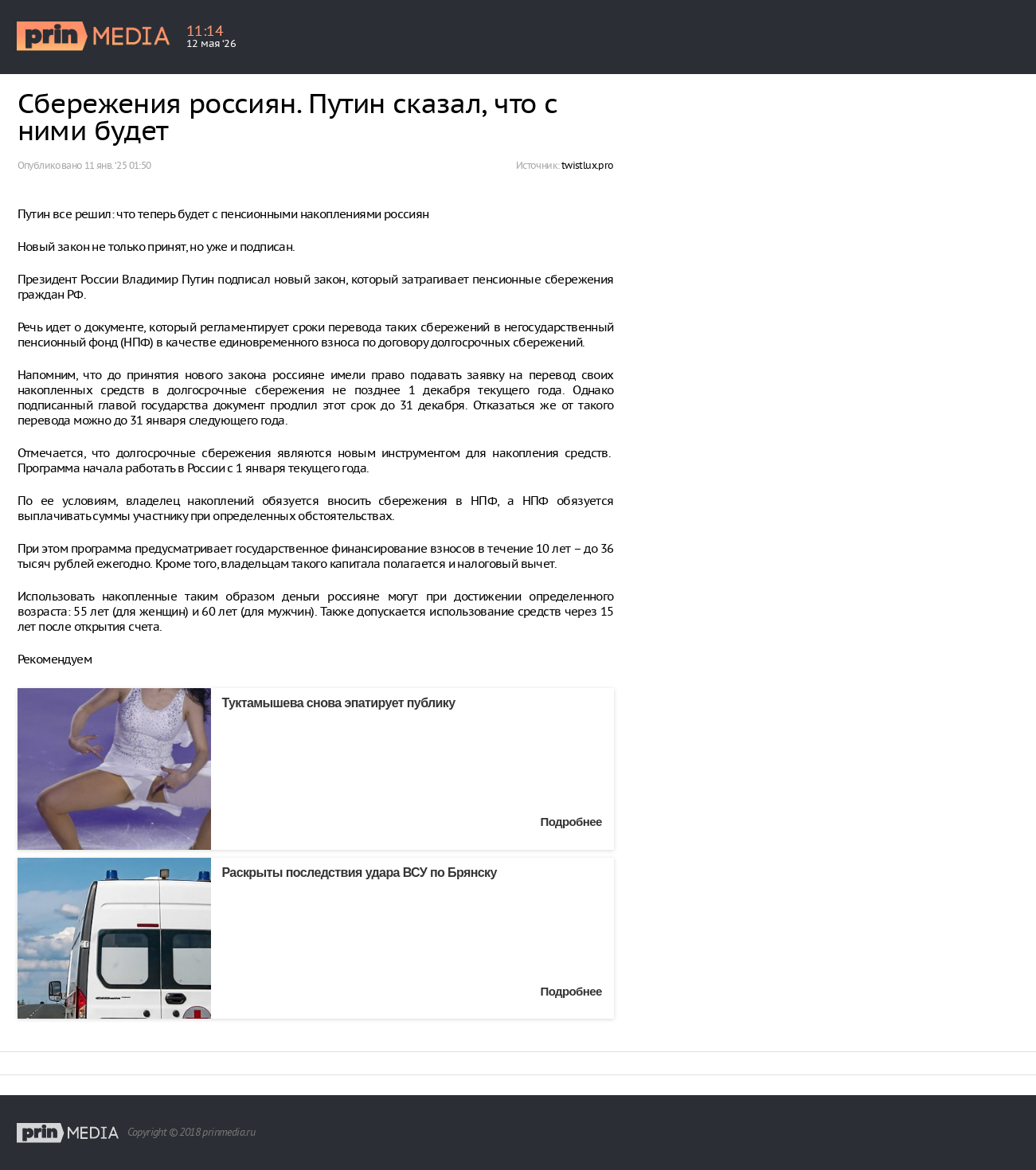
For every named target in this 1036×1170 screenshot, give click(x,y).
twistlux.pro (587, 165)
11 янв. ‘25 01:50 (117, 165)
